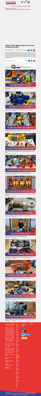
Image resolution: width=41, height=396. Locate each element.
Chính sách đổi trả (17, 373)
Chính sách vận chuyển (17, 376)
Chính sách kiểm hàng (17, 385)
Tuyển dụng (17, 332)
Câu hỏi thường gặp (17, 335)
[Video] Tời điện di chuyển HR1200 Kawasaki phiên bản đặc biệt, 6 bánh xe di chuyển (20, 319)
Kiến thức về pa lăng (18, 341)
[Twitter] (31, 50)
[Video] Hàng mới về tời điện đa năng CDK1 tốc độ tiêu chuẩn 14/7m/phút (18, 130)
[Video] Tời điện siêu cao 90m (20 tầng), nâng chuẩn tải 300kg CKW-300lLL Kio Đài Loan (19, 152)
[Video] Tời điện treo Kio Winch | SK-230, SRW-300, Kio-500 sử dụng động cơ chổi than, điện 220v (20, 194)
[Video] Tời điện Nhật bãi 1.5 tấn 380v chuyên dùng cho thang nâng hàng (17, 215)
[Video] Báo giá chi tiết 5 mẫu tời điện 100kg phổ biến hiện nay (16, 236)
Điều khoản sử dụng (18, 360)
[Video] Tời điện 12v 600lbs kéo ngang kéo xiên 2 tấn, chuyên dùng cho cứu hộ (19, 257)
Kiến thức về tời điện (18, 351)
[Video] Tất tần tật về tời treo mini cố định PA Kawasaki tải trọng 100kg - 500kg (19, 298)
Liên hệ (17, 329)
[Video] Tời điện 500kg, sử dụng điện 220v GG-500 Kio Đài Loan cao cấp (18, 278)
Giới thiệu (18, 327)
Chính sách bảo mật (17, 369)
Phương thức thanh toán (17, 365)
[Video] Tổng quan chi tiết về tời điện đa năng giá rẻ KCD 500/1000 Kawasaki (18, 109)
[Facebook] (29, 50)
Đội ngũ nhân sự (17, 338)
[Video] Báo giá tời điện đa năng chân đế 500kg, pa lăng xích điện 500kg (18, 173)
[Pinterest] (34, 50)
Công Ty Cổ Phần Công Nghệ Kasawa (17, 392)
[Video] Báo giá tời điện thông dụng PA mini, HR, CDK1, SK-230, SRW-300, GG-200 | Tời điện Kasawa (20, 88)
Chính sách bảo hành (17, 380)
